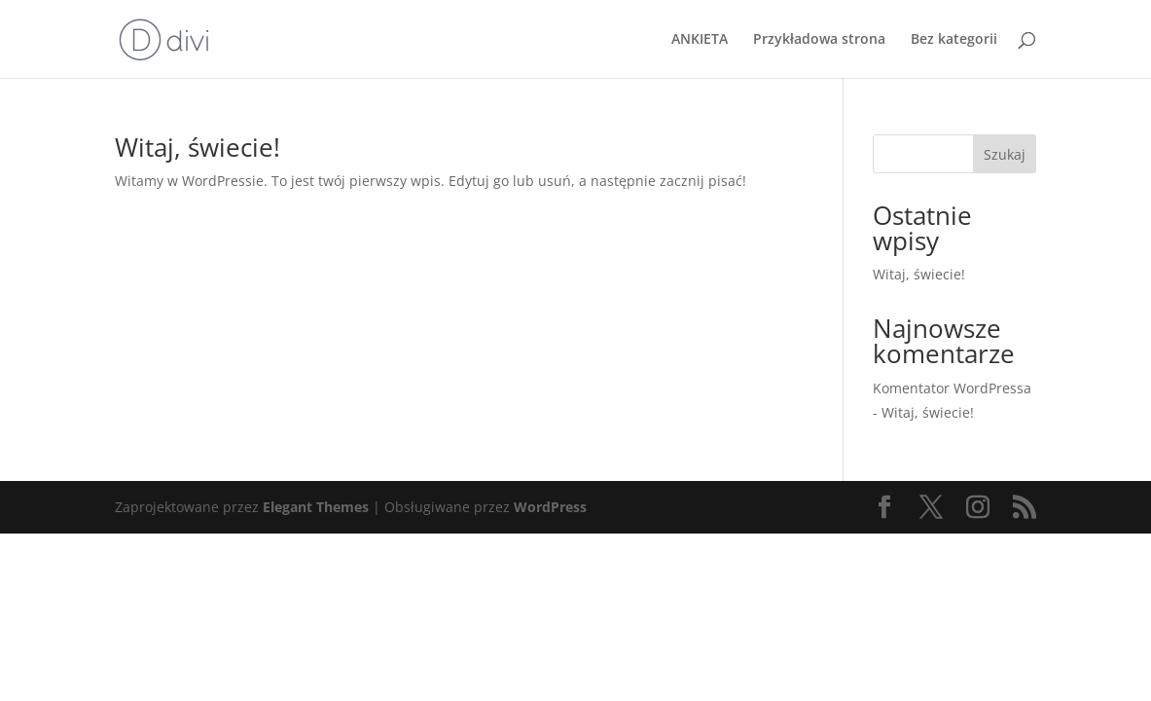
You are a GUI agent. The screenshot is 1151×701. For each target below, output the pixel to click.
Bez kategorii (954, 40)
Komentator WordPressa (952, 388)
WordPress (550, 507)
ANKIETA (699, 40)
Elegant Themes (316, 507)
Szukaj (1004, 154)
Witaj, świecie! (197, 147)
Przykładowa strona (819, 40)
